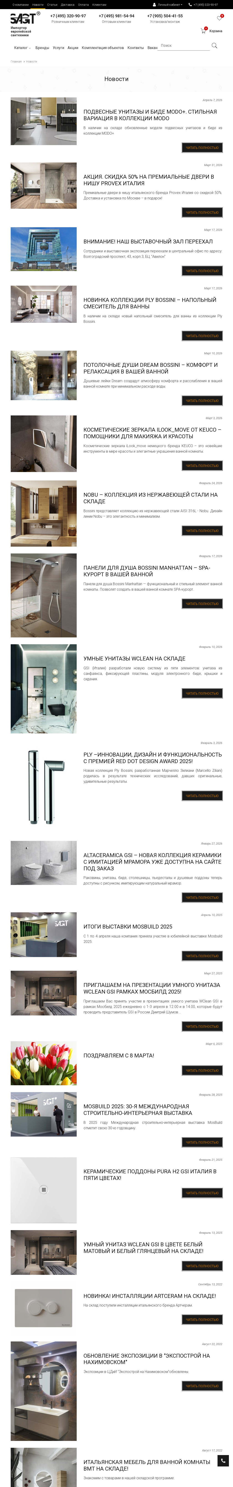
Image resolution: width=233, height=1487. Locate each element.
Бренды (42, 48)
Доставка (67, 4)
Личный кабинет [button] (166, 5)
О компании (21, 4)
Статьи (52, 4)
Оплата (83, 4)
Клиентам (99, 4)
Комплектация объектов (103, 48)
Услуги (58, 48)
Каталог (23, 48)
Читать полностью (202, 148)
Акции (73, 48)
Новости (37, 4)
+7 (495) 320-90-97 (203, 5)
